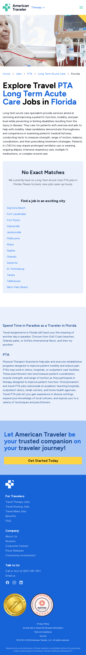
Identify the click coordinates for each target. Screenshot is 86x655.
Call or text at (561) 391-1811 (23, 571)
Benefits (10, 516)
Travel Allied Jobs (15, 511)
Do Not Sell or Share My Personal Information (43, 628)
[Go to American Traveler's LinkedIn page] (21, 582)
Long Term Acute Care (51, 73)
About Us (11, 536)
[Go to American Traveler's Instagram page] (14, 582)
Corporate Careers (16, 545)
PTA (29, 73)
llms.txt (43, 636)
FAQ (8, 520)
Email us (10, 575)
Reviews (10, 541)
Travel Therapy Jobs (17, 501)
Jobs (19, 73)
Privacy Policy (43, 624)
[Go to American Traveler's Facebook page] (7, 582)
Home (6, 73)
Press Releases (14, 550)
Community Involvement (20, 555)
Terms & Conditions (43, 632)
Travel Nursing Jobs (17, 506)
